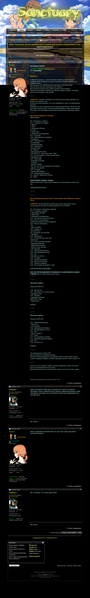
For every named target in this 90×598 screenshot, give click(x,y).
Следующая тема (51, 538)
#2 (80, 386)
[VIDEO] (31, 551)
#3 (80, 428)
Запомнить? (44, 40)
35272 (17, 106)
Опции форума (30, 33)
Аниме (39, 30)
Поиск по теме (66, 58)
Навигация (39, 33)
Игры (27, 40)
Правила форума (34, 556)
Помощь (65, 38)
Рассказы (56, 30)
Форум (21, 30)
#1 (80, 62)
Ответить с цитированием (73, 383)
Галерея (30, 30)
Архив (75, 565)
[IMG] (31, 549)
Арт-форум (20, 40)
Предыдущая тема (39, 538)
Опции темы (58, 58)
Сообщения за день (14, 33)
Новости (12, 30)
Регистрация (75, 38)
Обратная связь (61, 565)
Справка (23, 33)
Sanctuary (69, 565)
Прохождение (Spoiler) (47, 55)
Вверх (79, 532)
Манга (47, 30)
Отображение (76, 58)
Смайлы (31, 547)
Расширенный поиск (76, 32)
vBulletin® (45, 574)
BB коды (31, 545)
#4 (80, 489)
